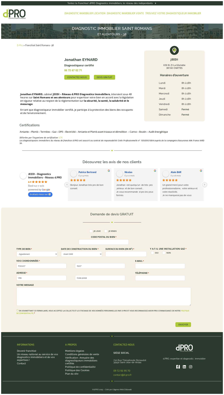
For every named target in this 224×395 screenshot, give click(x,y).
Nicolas (128, 172)
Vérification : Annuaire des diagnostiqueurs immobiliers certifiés (81, 360)
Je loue (97, 231)
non (168, 253)
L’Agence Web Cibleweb (122, 389)
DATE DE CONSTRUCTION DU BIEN (80, 249)
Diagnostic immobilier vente (125, 13)
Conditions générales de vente (82, 354)
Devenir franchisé (26, 351)
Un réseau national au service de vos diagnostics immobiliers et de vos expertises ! (37, 357)
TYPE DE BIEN (24, 249)
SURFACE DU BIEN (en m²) (119, 249)
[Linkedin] (184, 367)
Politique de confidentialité (80, 367)
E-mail (139, 261)
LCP (60, 137)
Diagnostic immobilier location (85, 13)
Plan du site (71, 373)
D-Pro (20, 45)
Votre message (25, 285)
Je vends (113, 231)
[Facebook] (178, 367)
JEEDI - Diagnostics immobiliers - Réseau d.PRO (45, 175)
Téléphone (142, 273)
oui (156, 253)
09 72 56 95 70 (121, 370)
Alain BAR (176, 172)
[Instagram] (190, 367)
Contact (21, 363)
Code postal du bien (103, 237)
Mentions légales (74, 351)
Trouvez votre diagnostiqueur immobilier (173, 13)
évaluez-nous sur (40, 194)
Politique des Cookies (77, 370)
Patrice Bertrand (87, 172)
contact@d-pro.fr (122, 374)
